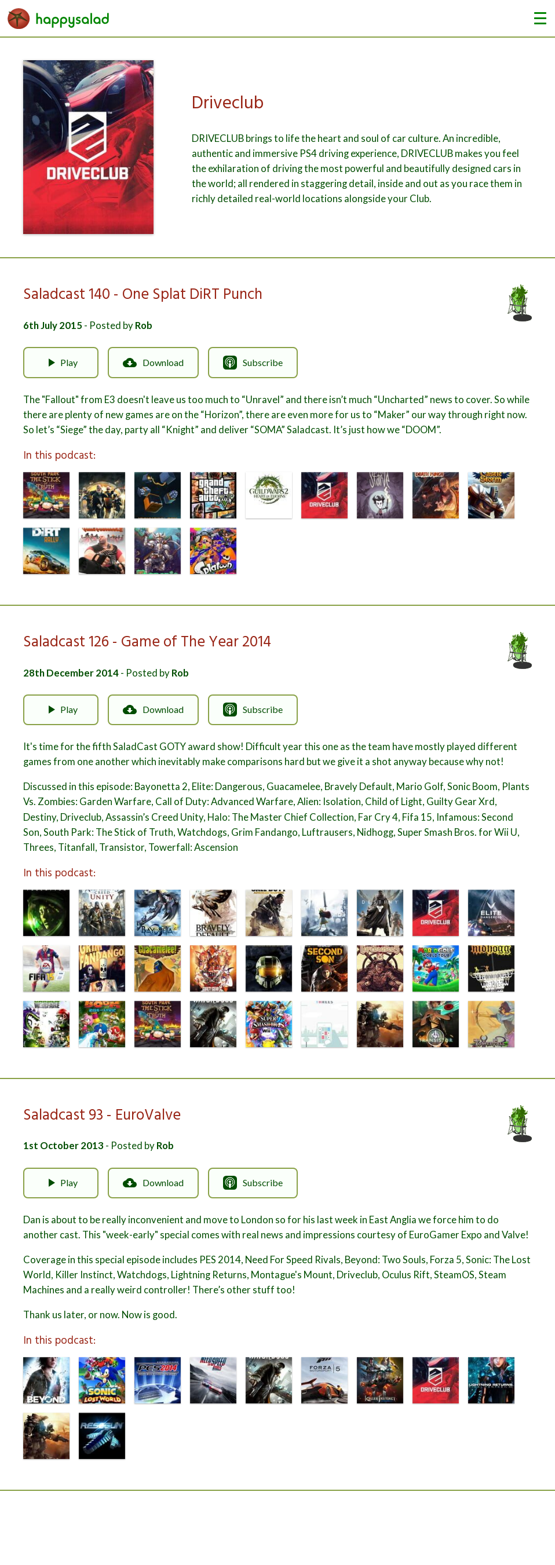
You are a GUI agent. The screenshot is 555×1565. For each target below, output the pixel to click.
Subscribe (253, 363)
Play (61, 363)
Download (153, 363)
